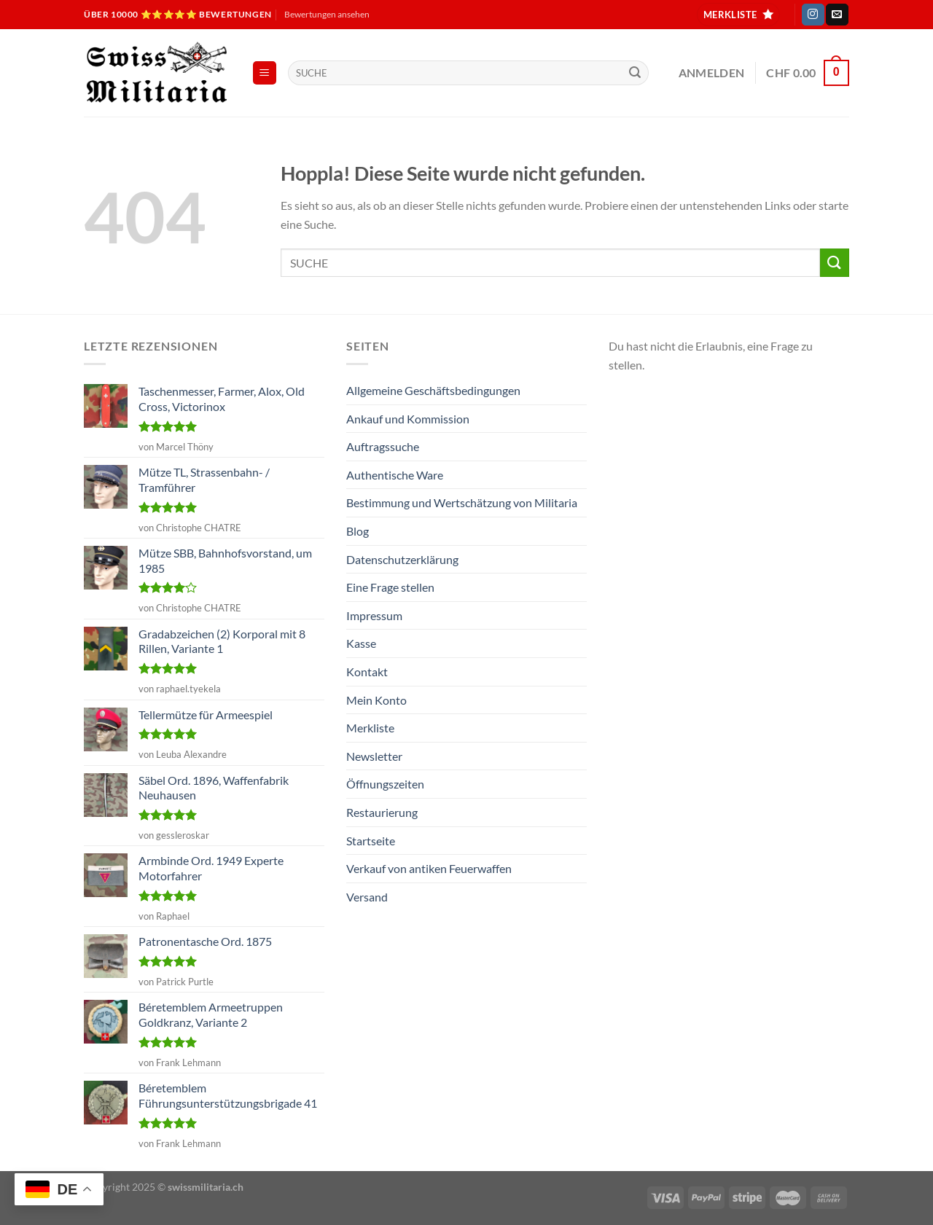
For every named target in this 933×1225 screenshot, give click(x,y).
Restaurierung (382, 812)
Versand (367, 897)
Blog (357, 531)
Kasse (361, 643)
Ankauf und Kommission (407, 419)
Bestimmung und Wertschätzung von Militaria (461, 502)
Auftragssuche (382, 446)
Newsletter (374, 756)
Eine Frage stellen (390, 587)
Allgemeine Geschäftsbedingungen (433, 390)
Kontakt (367, 671)
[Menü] (265, 73)
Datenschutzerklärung (402, 559)
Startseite (370, 841)
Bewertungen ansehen (327, 14)
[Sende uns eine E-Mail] (837, 15)
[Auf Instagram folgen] (813, 15)
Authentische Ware (394, 475)
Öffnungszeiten (385, 784)
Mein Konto (376, 700)
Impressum (374, 615)
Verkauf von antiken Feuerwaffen (429, 868)
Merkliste (370, 728)
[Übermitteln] (634, 72)
